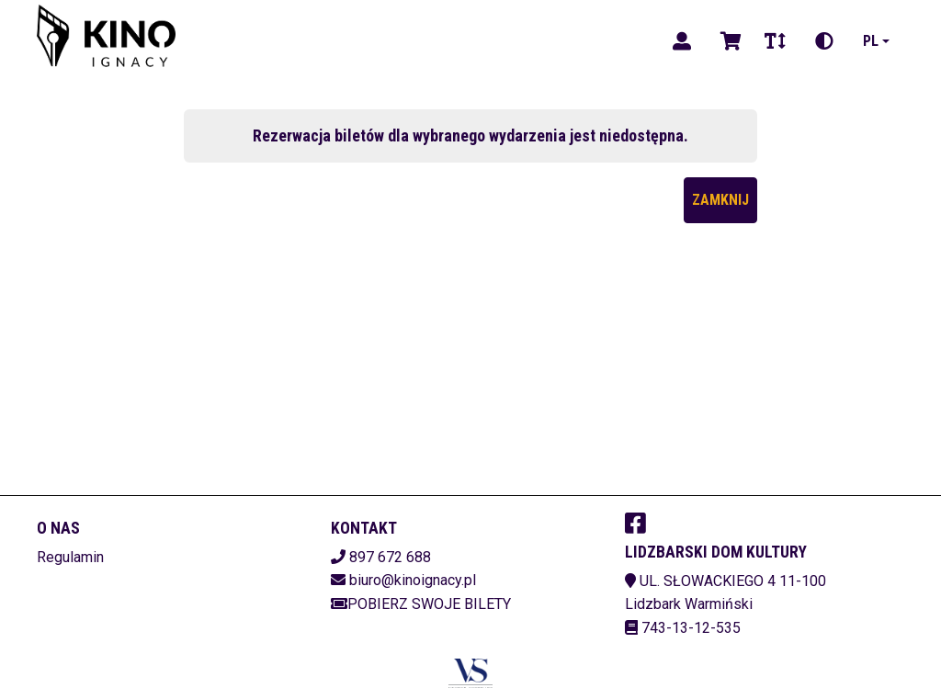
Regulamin (70, 557)
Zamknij (720, 200)
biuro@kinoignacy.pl (412, 580)
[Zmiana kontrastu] (824, 41)
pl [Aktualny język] (871, 41)
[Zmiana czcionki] (775, 41)
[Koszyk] (728, 41)
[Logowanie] (682, 41)
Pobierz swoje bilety (421, 604)
